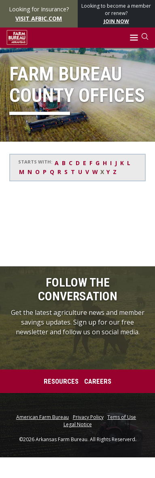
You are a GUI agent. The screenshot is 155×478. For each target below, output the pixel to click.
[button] (134, 38)
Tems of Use (121, 417)
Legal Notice (78, 424)
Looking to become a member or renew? (116, 13)
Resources (61, 381)
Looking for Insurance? (38, 14)
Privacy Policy (88, 417)
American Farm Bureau (42, 417)
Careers (97, 381)
